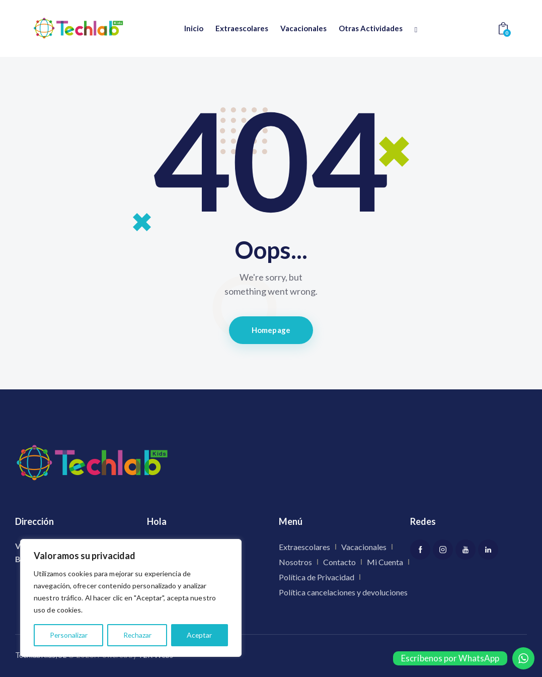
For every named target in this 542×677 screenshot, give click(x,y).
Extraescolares (304, 547)
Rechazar (137, 635)
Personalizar (68, 635)
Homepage (271, 329)
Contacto (339, 562)
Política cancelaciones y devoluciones (343, 592)
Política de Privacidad (316, 577)
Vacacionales (363, 547)
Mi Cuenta (385, 562)
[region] (131, 598)
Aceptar (199, 635)
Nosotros (295, 562)
